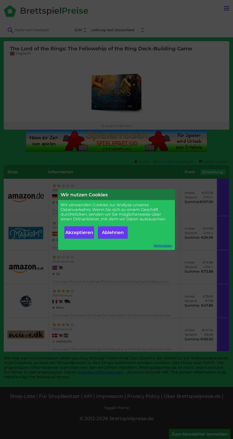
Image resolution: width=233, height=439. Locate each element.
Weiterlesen (163, 245)
